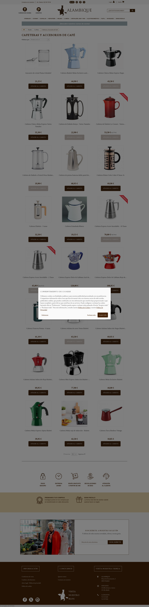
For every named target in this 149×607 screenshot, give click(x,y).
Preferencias (45, 315)
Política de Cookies (84, 307)
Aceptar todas (103, 315)
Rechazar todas (91, 315)
